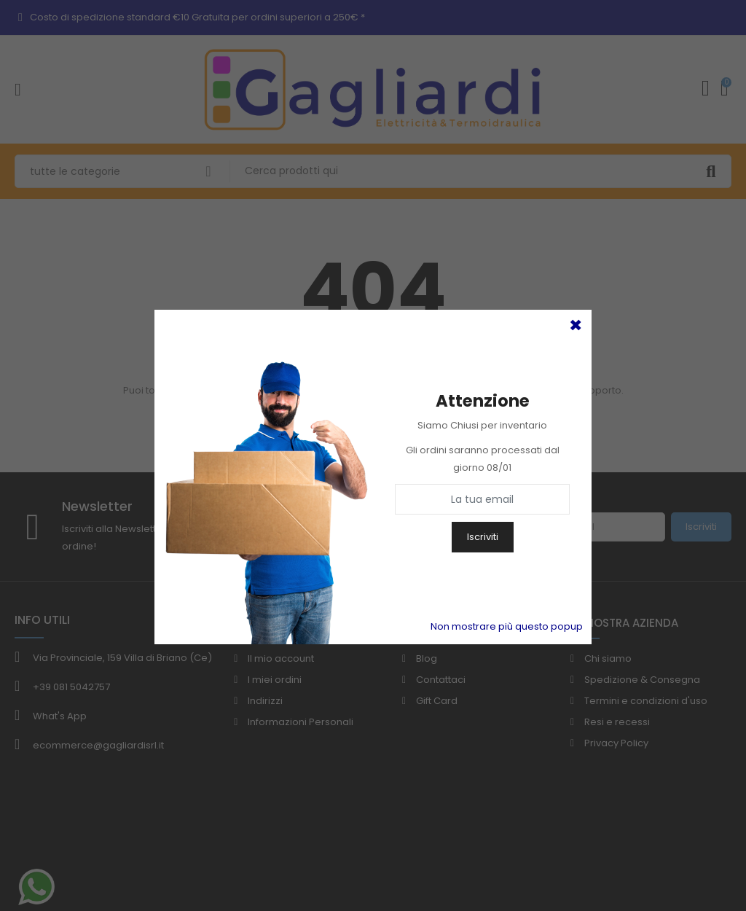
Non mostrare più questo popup (507, 626)
